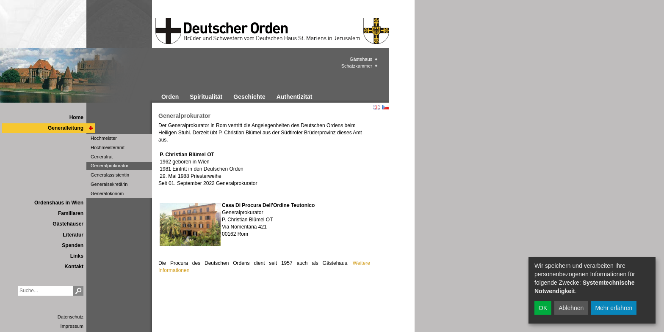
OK (543, 308)
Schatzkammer (356, 65)
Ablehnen (571, 308)
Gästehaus (361, 59)
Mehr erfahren (613, 308)
